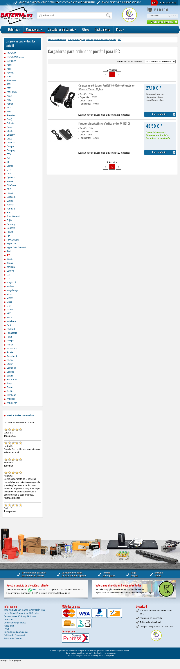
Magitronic (12, 282)
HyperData (12, 243)
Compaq (11, 150)
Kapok (10, 263)
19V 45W (11, 53)
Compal (10, 146)
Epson (10, 193)
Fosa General (13, 216)
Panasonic (12, 333)
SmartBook (12, 379)
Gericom (11, 228)
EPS (9, 189)
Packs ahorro (102, 29)
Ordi (9, 325)
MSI (8, 305)
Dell (8, 158)
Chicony (11, 135)
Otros (85, 29)
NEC (9, 313)
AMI (8, 84)
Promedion (12, 348)
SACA (10, 360)
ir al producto (159, 114)
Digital (10, 166)
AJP (9, 76)
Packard (11, 329)
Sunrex (10, 387)
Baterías (14, 29)
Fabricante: (85, 104)
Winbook (11, 399)
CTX (9, 154)
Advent (10, 72)
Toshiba (10, 391)
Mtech (10, 309)
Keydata (11, 267)
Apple (9, 96)
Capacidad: (85, 97)
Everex (10, 201)
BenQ (9, 119)
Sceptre (10, 372)
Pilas (120, 29)
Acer (9, 69)
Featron (10, 204)
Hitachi (10, 232)
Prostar (10, 352)
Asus (9, 111)
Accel (9, 65)
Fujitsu (10, 220)
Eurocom (11, 197)
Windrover (12, 403)
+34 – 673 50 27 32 (40, 589)
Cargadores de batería (62, 29)
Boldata (10, 123)
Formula (11, 208)
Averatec (11, 115)
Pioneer (10, 344)
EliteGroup (12, 185)
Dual (9, 173)
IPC (8, 255)
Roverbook (12, 356)
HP (8, 236)
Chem (9, 131)
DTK (9, 169)
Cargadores (34, 29)
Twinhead (11, 395)
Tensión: (84, 94)
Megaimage (12, 290)
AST (9, 107)
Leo (8, 274)
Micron (10, 298)
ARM (9, 100)
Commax (11, 142)
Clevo (9, 138)
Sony (9, 383)
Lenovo (10, 271)
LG (8, 278)
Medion (10, 286)
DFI (8, 162)
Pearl (9, 337)
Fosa (9, 212)
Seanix (10, 375)
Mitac (9, 302)
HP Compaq (13, 239)
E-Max (10, 181)
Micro (9, 294)
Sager (9, 364)
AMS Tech (12, 92)
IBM (8, 251)
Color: (83, 100)
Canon (10, 127)
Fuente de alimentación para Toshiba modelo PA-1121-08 (104, 123)
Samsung (11, 368)
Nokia (9, 317)
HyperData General (16, 247)
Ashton (10, 104)
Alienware (11, 80)
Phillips (10, 340)
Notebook (11, 321)
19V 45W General (15, 57)
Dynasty (11, 177)
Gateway (11, 224)
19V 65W (11, 61)
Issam (9, 259)
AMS (9, 88)
